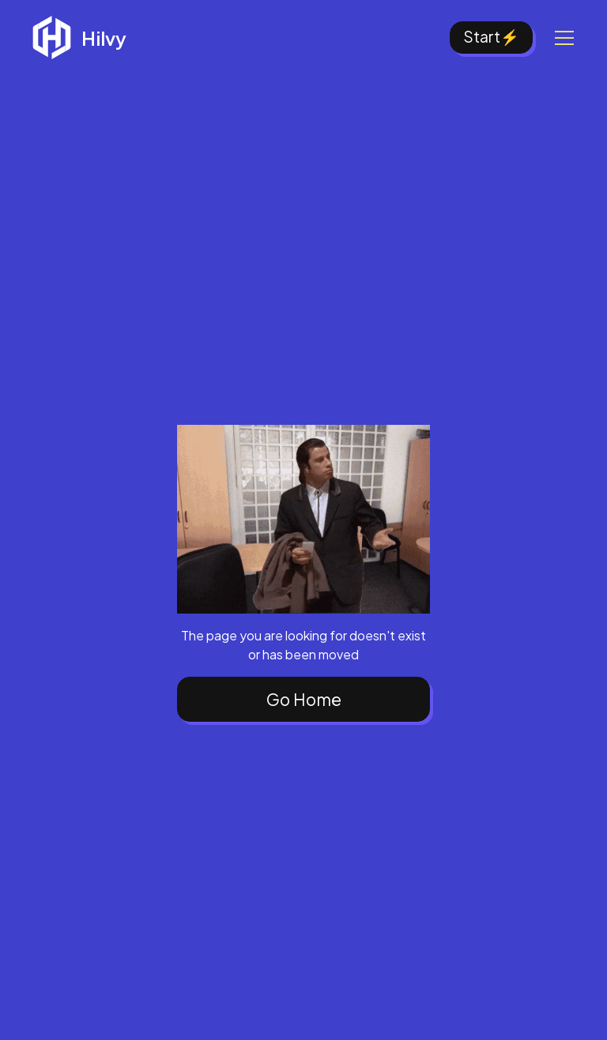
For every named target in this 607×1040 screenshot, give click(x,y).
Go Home (303, 699)
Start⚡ (491, 36)
